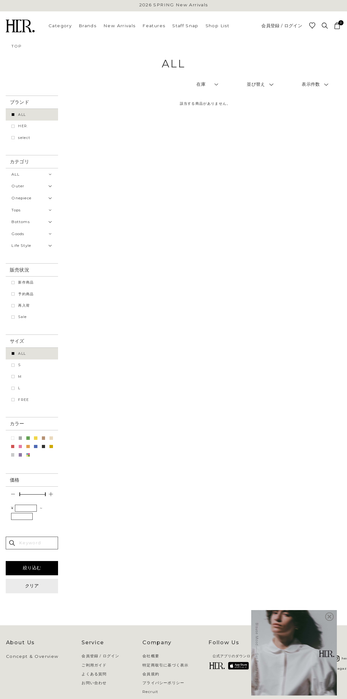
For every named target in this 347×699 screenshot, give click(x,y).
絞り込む (32, 567)
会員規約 (150, 674)
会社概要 (150, 656)
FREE (23, 399)
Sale (22, 317)
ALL (22, 114)
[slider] (19, 494)
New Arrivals (119, 25)
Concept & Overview (32, 656)
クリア (32, 585)
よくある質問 (94, 674)
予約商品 (26, 294)
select (24, 137)
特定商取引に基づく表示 (165, 665)
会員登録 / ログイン (281, 26)
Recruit (150, 692)
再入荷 (24, 305)
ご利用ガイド (94, 665)
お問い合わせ (94, 683)
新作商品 (26, 282)
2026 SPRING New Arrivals (173, 5)
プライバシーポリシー (163, 683)
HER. (23, 126)
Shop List (217, 25)
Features (153, 25)
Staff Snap (185, 25)
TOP (16, 46)
